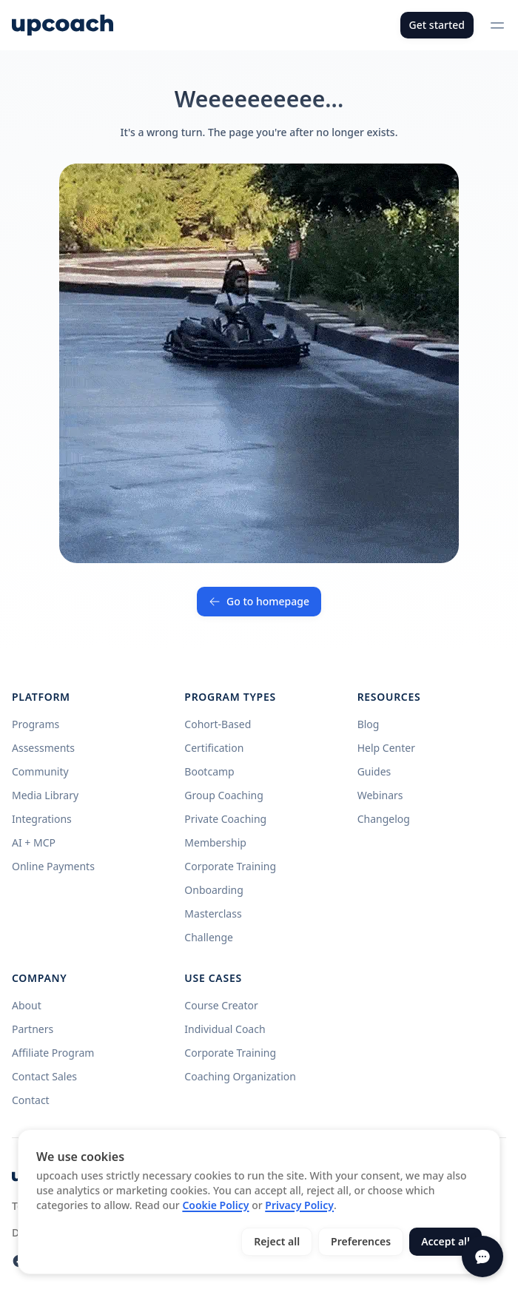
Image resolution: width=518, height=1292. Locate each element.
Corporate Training (230, 866)
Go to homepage (259, 601)
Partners (32, 1029)
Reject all (277, 1241)
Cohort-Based (217, 724)
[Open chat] (482, 1256)
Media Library (45, 795)
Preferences (361, 1241)
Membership (215, 842)
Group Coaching (223, 795)
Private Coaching (225, 819)
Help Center (386, 748)
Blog (368, 724)
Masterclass (212, 913)
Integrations (42, 819)
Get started (437, 25)
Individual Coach (224, 1029)
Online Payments (53, 866)
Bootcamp (209, 771)
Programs (35, 724)
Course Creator (221, 1005)
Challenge (208, 937)
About (26, 1005)
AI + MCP (34, 842)
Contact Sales (44, 1076)
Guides (374, 771)
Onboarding (213, 890)
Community (40, 771)
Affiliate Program (53, 1053)
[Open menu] (497, 25)
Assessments (43, 748)
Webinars (380, 795)
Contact (31, 1100)
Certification (213, 748)
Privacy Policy (299, 1205)
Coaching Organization (240, 1076)
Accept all (445, 1241)
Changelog (383, 819)
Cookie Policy (215, 1205)
